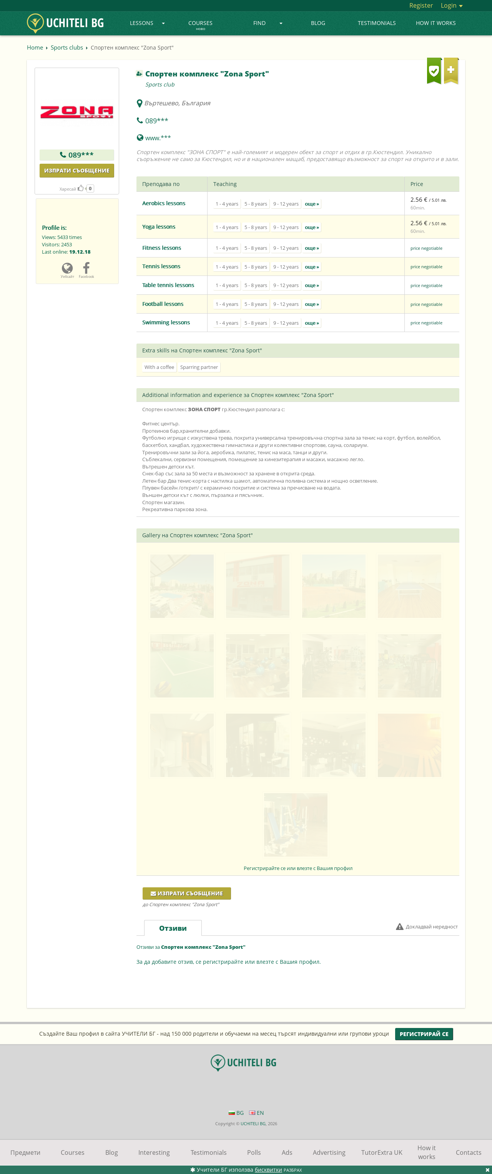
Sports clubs (67, 47)
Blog (318, 23)
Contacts (469, 1152)
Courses (200, 25)
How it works (436, 23)
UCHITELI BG (253, 1123)
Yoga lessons (158, 226)
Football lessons (162, 303)
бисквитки (268, 1169)
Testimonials (377, 23)
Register (421, 5)
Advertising (329, 1152)
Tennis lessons (161, 266)
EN (256, 1112)
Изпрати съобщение (77, 170)
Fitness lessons (161, 247)
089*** (81, 154)
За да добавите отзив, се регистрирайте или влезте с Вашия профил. (228, 961)
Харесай (71, 189)
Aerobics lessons (163, 203)
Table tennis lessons (168, 285)
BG (236, 1112)
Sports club (160, 84)
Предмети (25, 1152)
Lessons (147, 23)
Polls (254, 1152)
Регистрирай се (424, 1034)
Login (452, 5)
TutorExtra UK (381, 1152)
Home (35, 47)
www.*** (158, 138)
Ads (287, 1152)
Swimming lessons (166, 322)
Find (268, 23)
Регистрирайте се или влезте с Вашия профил (298, 868)
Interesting (154, 1152)
